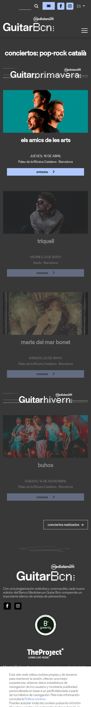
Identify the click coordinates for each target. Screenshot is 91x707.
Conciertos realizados (66, 524)
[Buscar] (25, 6)
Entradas (45, 171)
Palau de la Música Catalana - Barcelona (45, 161)
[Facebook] (61, 5)
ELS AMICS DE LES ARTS (45, 140)
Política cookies (35, 698)
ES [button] (79, 6)
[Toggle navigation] (84, 30)
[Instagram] (70, 5)
